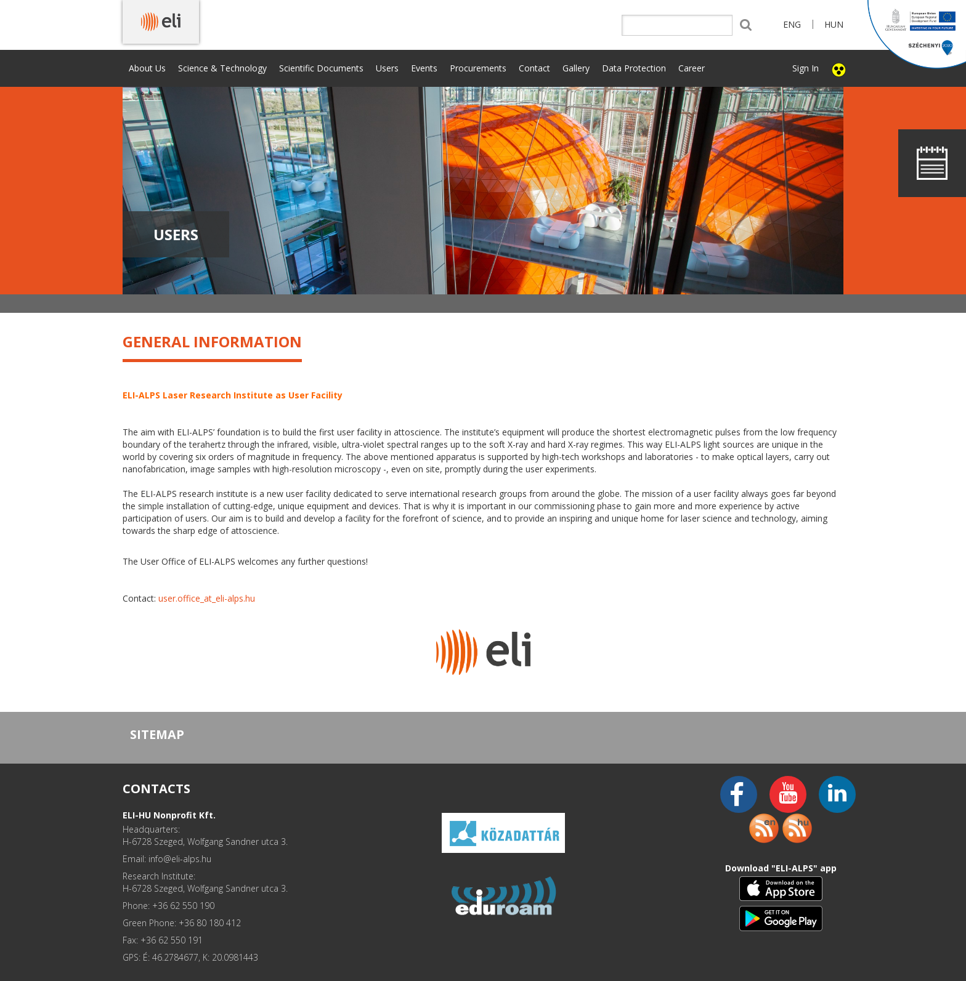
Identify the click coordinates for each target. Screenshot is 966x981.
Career (691, 68)
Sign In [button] (805, 68)
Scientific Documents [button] (321, 68)
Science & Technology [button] (222, 68)
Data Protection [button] (634, 68)
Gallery (576, 68)
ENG (792, 24)
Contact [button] (534, 68)
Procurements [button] (478, 68)
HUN (833, 24)
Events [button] (424, 68)
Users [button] (387, 68)
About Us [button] (147, 68)
